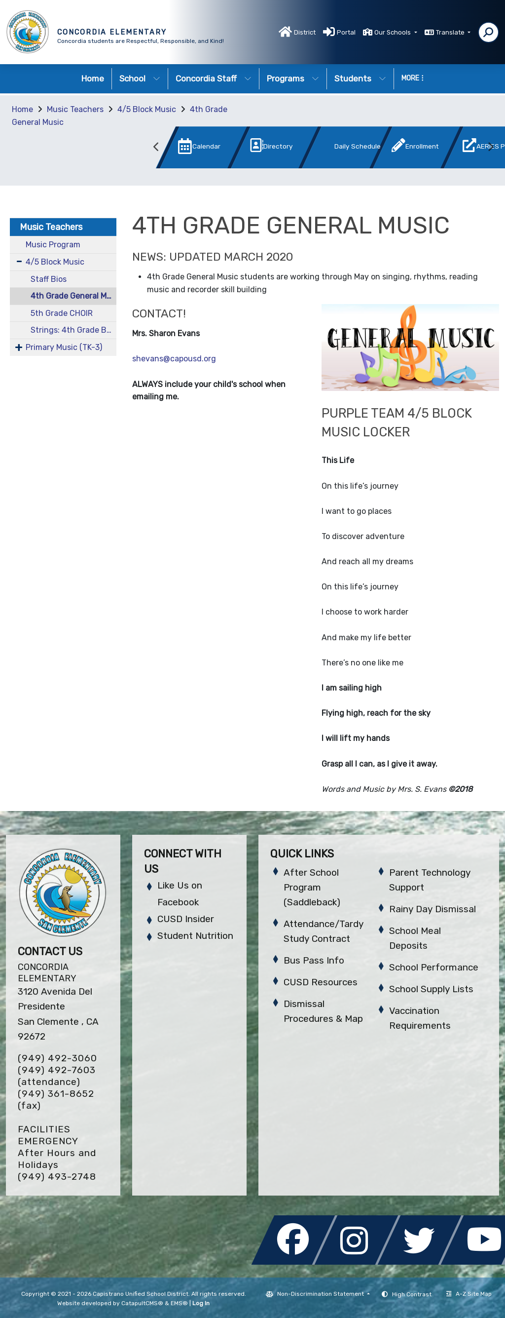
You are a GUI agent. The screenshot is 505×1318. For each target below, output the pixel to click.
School (139, 78)
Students (360, 78)
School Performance (433, 967)
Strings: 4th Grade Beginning (73, 330)
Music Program (53, 244)
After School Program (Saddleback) (312, 887)
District (305, 32)
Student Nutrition (195, 935)
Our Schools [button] (393, 32)
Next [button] (490, 147)
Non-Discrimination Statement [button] (321, 1293)
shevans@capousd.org (174, 358)
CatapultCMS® (142, 1303)
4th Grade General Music (73, 296)
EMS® (179, 1303)
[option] (186, 149)
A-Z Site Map (469, 1293)
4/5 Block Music (146, 109)
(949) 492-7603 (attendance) (57, 1075)
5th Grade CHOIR (62, 313)
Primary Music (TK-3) (64, 347)
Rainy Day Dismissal (432, 909)
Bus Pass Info (314, 960)
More (412, 78)
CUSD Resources (321, 982)
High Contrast (412, 1294)
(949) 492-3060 (57, 1058)
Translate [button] (451, 32)
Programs (293, 78)
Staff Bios (49, 279)
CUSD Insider (185, 919)
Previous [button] (156, 147)
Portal (346, 32)
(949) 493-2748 (57, 1176)
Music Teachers (75, 109)
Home (92, 78)
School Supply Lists (431, 989)
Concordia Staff (214, 78)
